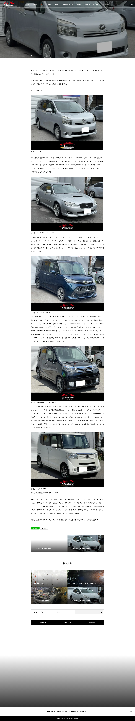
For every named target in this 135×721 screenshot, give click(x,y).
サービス (57, 4)
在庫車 (49, 4)
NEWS (35, 4)
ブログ (42, 4)
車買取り (79, 4)
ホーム (28, 4)
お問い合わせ (105, 4)
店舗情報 (87, 4)
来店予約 (95, 4)
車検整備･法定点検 (68, 4)
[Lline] (35, 528)
